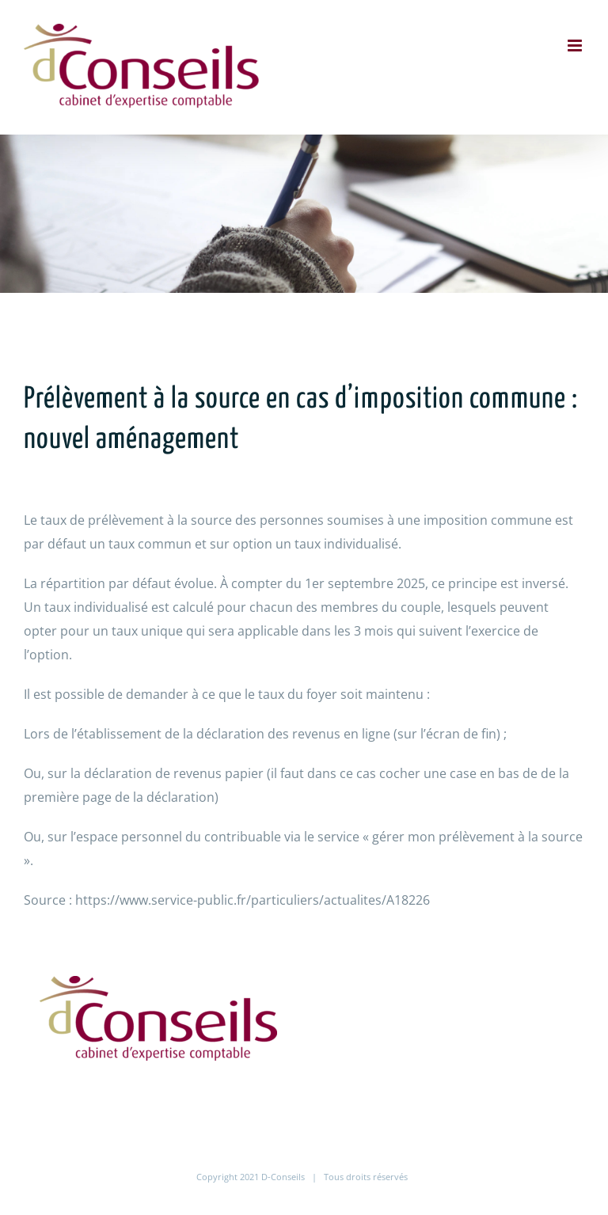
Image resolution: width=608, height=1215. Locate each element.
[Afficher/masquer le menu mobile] (576, 45)
